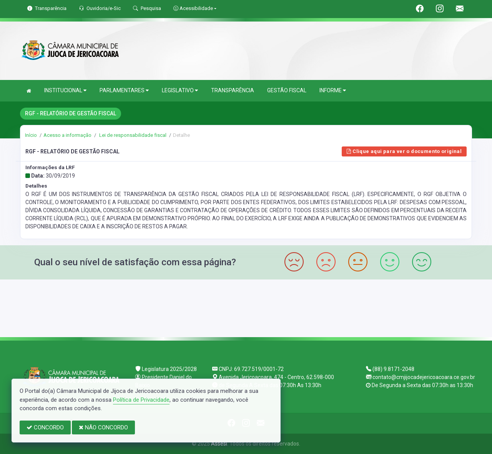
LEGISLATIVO (180, 90)
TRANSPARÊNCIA (232, 90)
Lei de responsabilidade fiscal (132, 135)
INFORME (332, 90)
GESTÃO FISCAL (286, 90)
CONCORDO (45, 427)
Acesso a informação (67, 135)
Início (31, 135)
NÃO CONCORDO (103, 427)
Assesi (219, 444)
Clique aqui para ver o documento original (404, 151)
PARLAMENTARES (124, 90)
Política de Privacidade (141, 399)
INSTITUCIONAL (65, 90)
